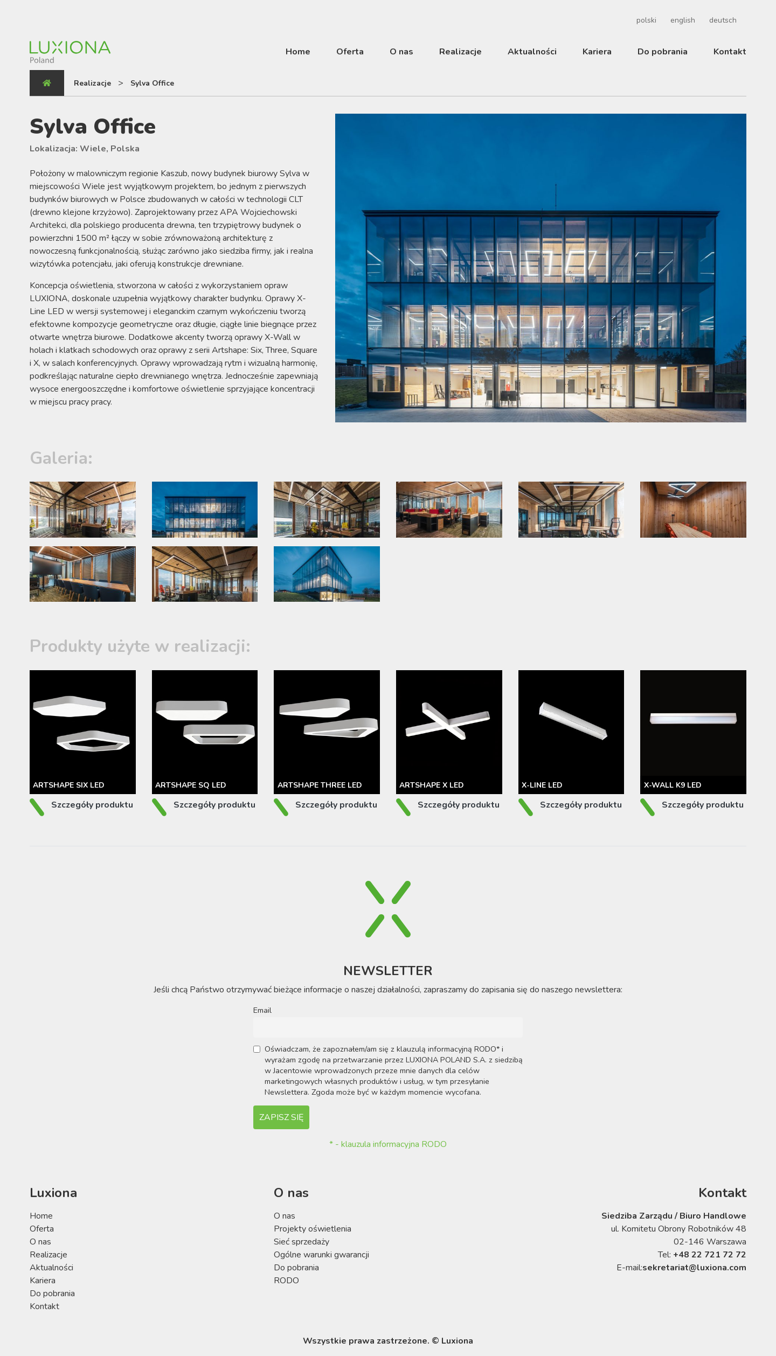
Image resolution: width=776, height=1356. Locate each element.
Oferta (350, 52)
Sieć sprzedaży (301, 1242)
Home (298, 52)
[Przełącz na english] (681, 20)
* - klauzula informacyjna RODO (388, 1144)
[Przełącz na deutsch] (721, 20)
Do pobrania (663, 52)
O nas (401, 52)
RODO (286, 1281)
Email (262, 1010)
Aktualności (532, 52)
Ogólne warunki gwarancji (321, 1255)
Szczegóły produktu (92, 805)
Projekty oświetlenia (312, 1229)
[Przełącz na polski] (645, 20)
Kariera (597, 52)
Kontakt (729, 52)
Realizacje (460, 52)
